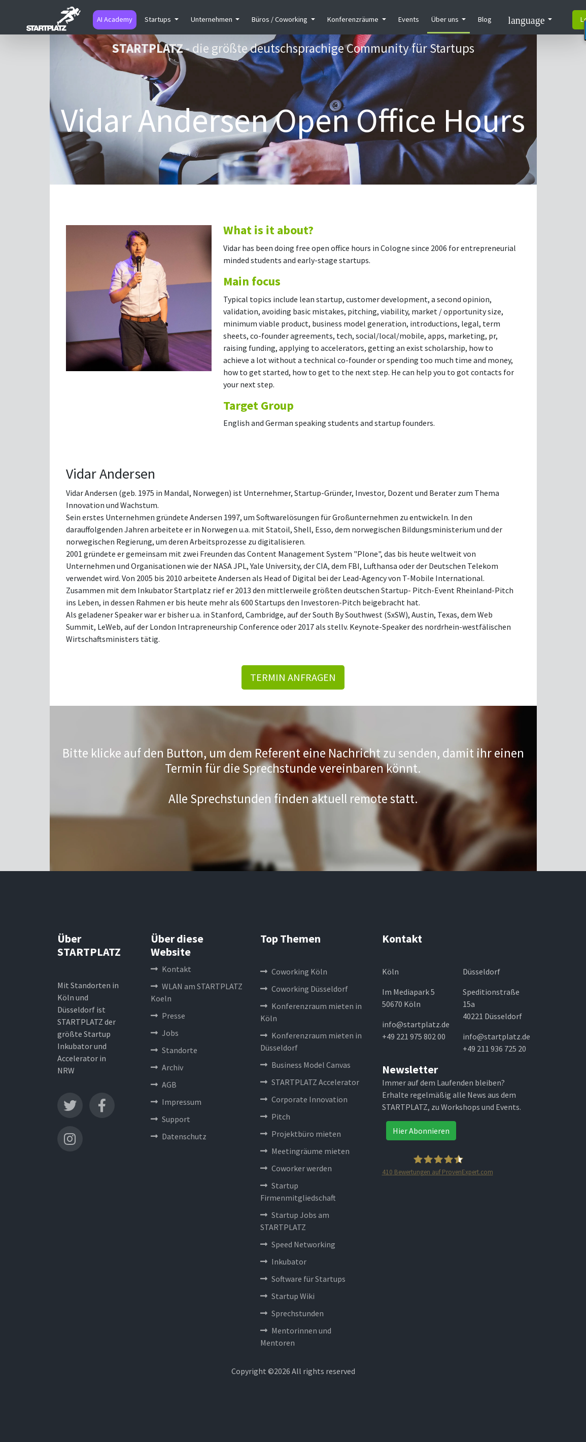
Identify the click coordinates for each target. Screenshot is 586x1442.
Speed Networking (297, 1244)
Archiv (167, 1067)
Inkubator (283, 1261)
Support (170, 1119)
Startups (159, 19)
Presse (168, 1016)
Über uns (445, 19)
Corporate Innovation (304, 1099)
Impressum (176, 1102)
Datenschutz (178, 1136)
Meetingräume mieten (305, 1151)
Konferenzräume (353, 19)
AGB (164, 1084)
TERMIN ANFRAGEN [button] (293, 677)
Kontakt (171, 969)
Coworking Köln (293, 971)
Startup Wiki (287, 1296)
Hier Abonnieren (421, 1131)
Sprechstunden (292, 1313)
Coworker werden (296, 1168)
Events (408, 19)
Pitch (275, 1116)
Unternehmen (212, 19)
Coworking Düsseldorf (304, 989)
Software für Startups (303, 1279)
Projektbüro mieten (300, 1134)
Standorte (174, 1050)
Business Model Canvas (305, 1065)
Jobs (165, 1033)
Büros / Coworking (280, 19)
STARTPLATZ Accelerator (309, 1082)
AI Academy (114, 19)
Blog (485, 19)
